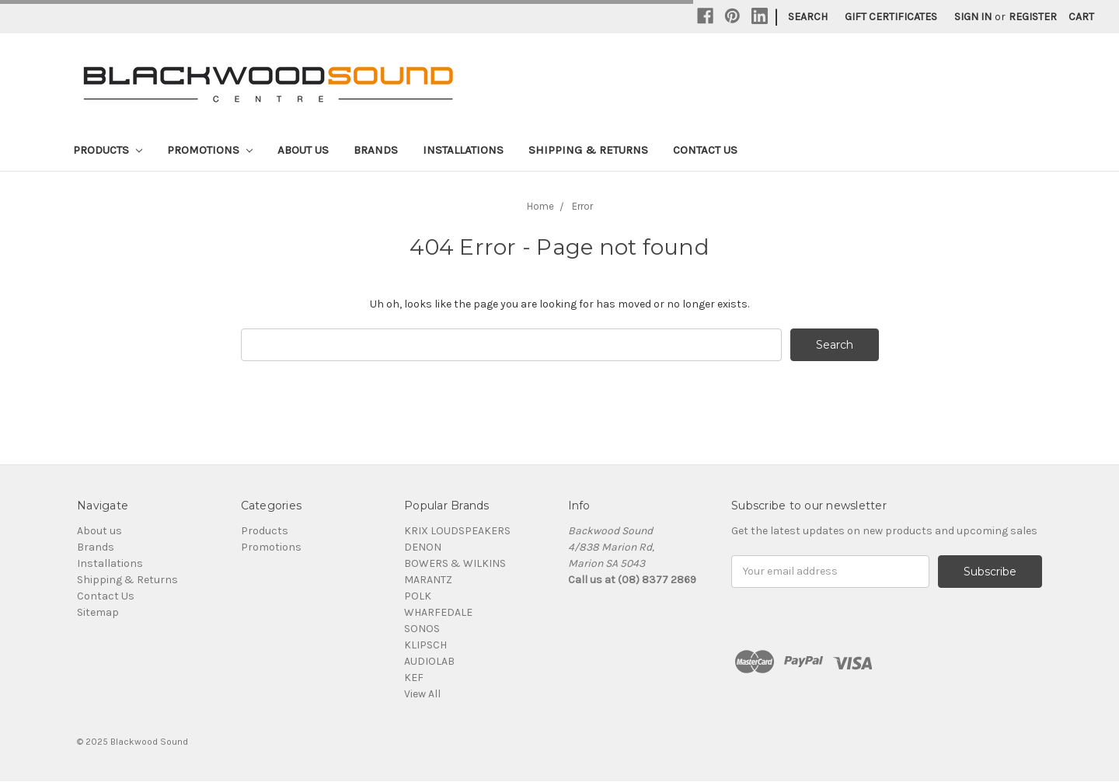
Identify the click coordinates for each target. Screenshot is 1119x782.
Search (808, 16)
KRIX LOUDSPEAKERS (457, 530)
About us (303, 150)
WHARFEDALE (438, 612)
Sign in (973, 16)
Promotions (210, 150)
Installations (463, 150)
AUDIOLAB (429, 661)
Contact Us (705, 150)
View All (422, 693)
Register (1033, 16)
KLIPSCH (425, 645)
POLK (417, 596)
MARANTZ (428, 579)
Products (107, 150)
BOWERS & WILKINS (455, 563)
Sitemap (98, 612)
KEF (414, 677)
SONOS (422, 628)
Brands (376, 150)
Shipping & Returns (588, 150)
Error (582, 206)
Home (540, 206)
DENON (422, 547)
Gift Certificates (891, 16)
